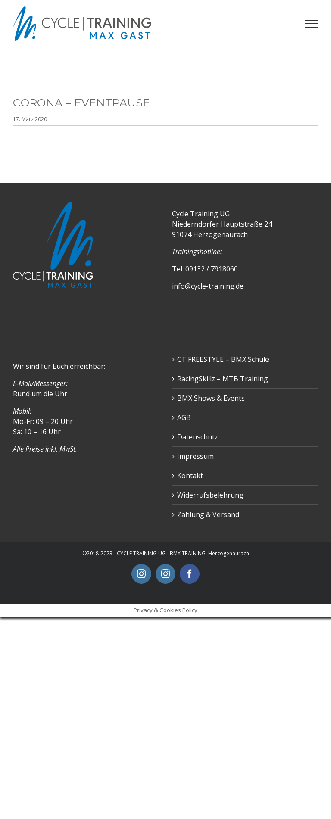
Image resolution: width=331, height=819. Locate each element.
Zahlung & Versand (208, 514)
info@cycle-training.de (208, 286)
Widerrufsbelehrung (210, 495)
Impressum (195, 456)
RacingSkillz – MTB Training (222, 378)
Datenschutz (197, 437)
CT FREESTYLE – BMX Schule (223, 359)
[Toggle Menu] (312, 24)
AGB (184, 417)
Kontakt (190, 475)
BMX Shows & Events (211, 398)
